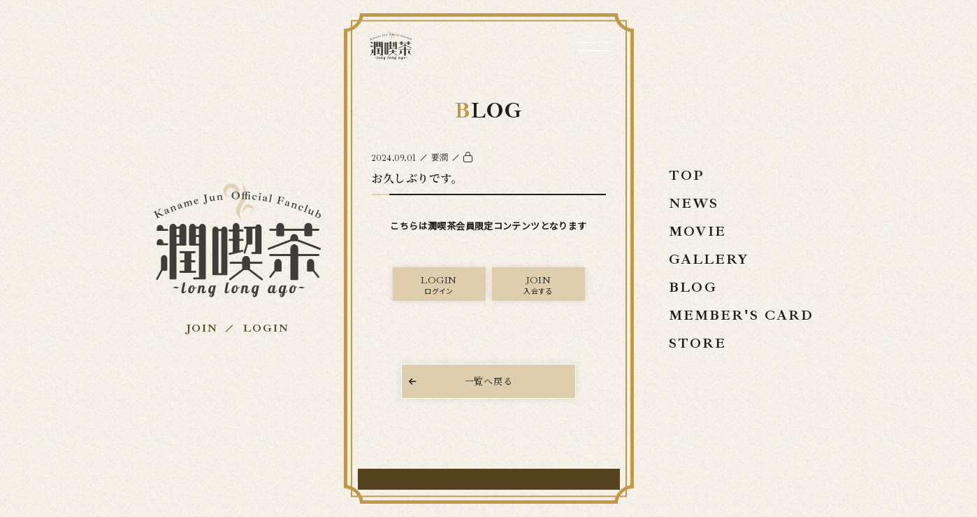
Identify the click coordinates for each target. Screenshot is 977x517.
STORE (697, 343)
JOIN (201, 328)
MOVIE (697, 231)
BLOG (693, 287)
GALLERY (709, 259)
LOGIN (266, 328)
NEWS (693, 203)
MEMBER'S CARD (741, 315)
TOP (686, 175)
